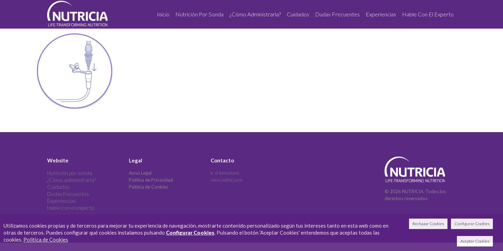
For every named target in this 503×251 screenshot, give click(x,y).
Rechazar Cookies (428, 223)
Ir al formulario (225, 173)
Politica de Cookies (45, 239)
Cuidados (58, 187)
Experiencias (61, 201)
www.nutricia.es (226, 180)
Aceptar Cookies (474, 241)
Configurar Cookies (190, 232)
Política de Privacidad (151, 180)
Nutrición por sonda (69, 173)
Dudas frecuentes (68, 194)
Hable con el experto (71, 208)
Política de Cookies (148, 187)
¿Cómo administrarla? (71, 180)
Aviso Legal (140, 173)
